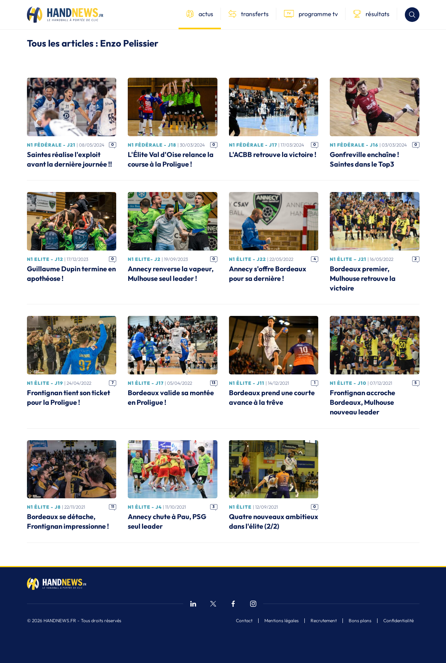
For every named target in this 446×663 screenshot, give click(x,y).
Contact (244, 620)
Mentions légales (281, 620)
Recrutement (324, 620)
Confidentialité (398, 620)
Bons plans (360, 620)
